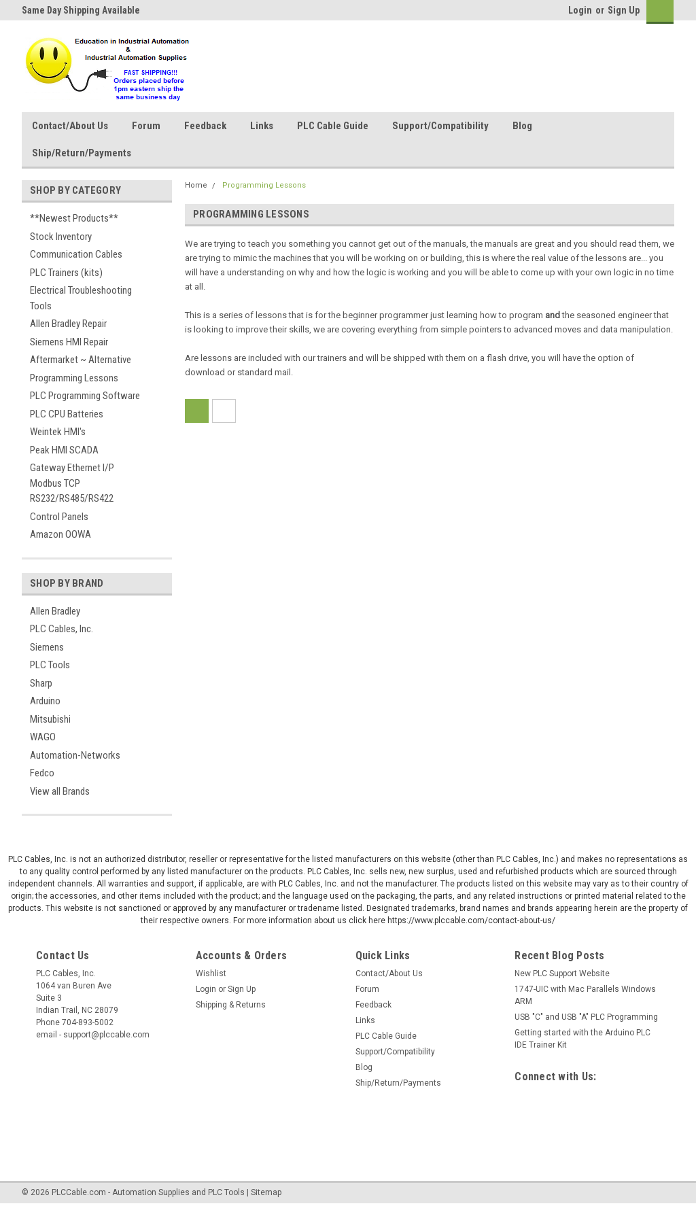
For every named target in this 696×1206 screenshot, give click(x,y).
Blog (522, 126)
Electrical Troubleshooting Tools (81, 298)
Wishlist (211, 973)
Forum (146, 126)
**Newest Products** (74, 218)
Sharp (41, 683)
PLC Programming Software (85, 396)
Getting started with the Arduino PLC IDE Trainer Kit (582, 1039)
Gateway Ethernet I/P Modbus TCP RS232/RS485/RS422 (72, 483)
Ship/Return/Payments (81, 153)
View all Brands (60, 791)
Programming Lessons (74, 378)
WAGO (43, 737)
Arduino (45, 701)
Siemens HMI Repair (69, 342)
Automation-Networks (75, 755)
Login (580, 10)
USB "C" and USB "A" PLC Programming (586, 1017)
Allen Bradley (55, 611)
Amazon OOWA (60, 534)
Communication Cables (76, 254)
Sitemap (266, 1192)
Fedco (42, 773)
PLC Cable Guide (332, 126)
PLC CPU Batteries (66, 414)
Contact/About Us (70, 126)
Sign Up (624, 10)
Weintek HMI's (58, 432)
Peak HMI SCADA (64, 450)
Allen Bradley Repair (68, 323)
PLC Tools (50, 665)
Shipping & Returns (231, 1005)
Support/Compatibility (440, 126)
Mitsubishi (50, 719)
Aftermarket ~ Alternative (80, 360)
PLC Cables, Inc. (61, 629)
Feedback (205, 126)
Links (261, 126)
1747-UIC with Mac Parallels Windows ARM (585, 995)
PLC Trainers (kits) (66, 272)
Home (196, 185)
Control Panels (59, 517)
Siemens (47, 647)
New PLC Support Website (562, 973)
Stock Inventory (61, 236)
